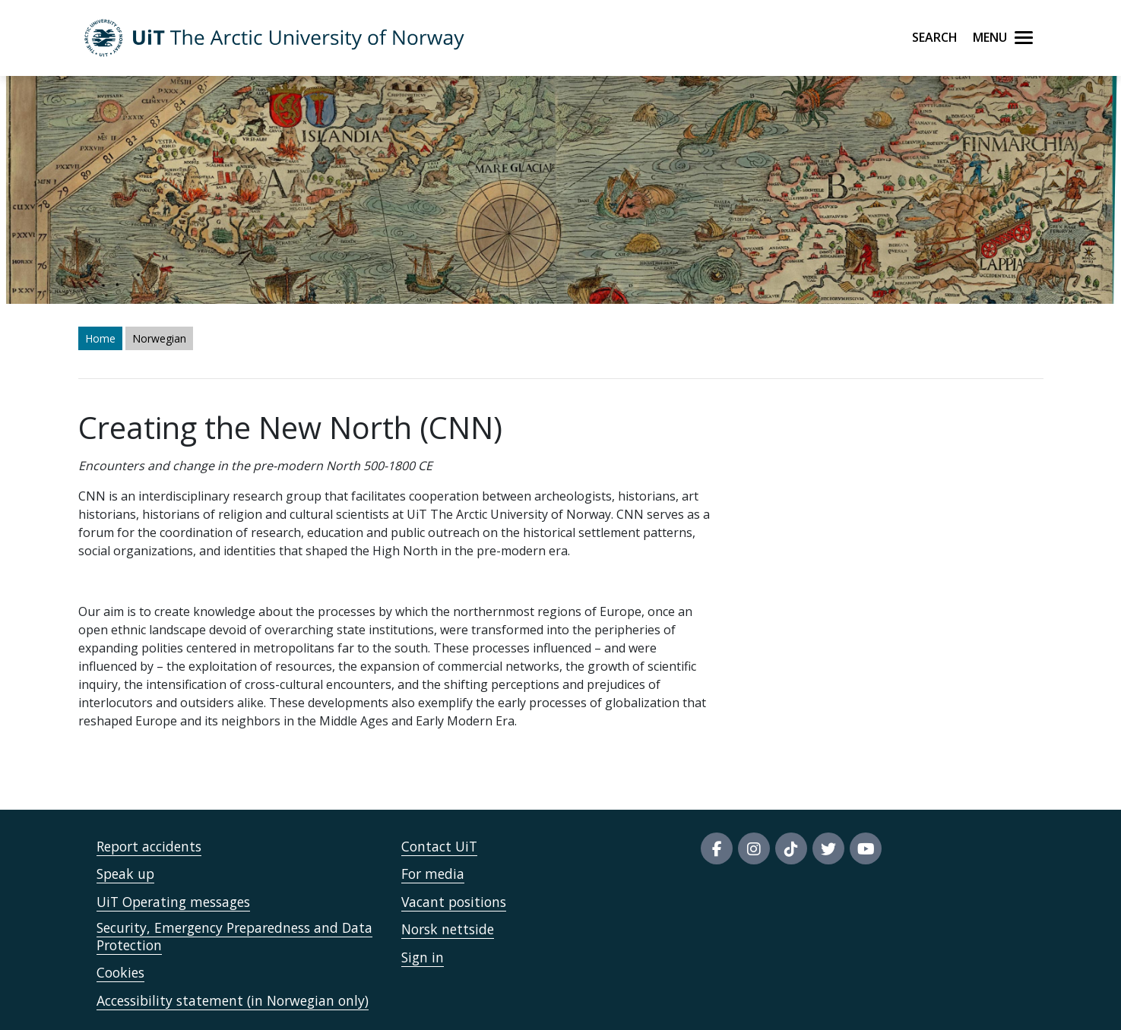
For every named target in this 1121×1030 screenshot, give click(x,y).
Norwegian (159, 338)
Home (100, 338)
